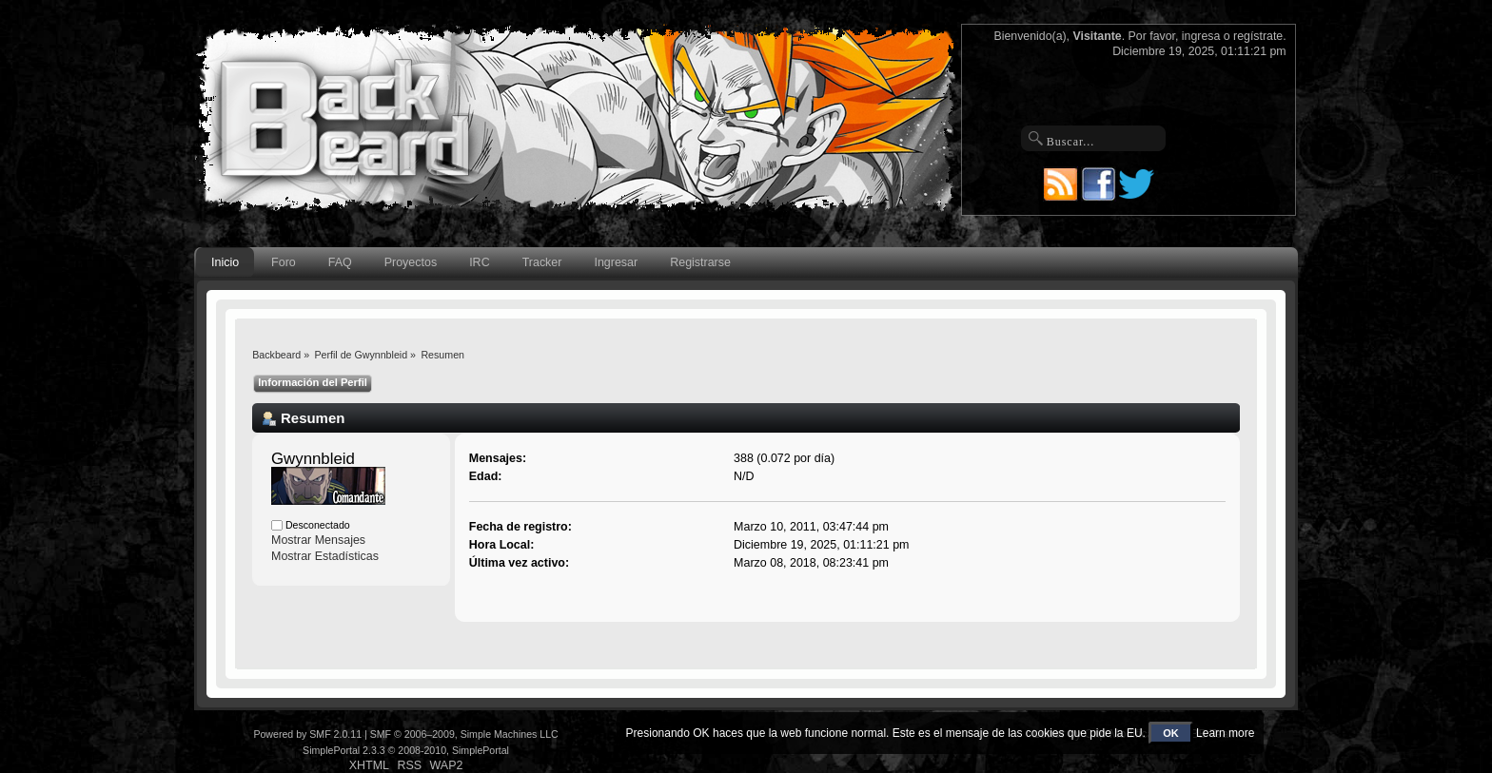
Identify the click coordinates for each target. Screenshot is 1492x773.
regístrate (1258, 36)
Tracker (542, 262)
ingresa (1201, 36)
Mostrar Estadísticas (325, 556)
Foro (283, 262)
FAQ (340, 262)
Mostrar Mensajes (318, 540)
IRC (479, 262)
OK (1171, 733)
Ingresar (616, 262)
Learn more (1225, 733)
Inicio (225, 262)
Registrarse (700, 262)
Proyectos (410, 262)
